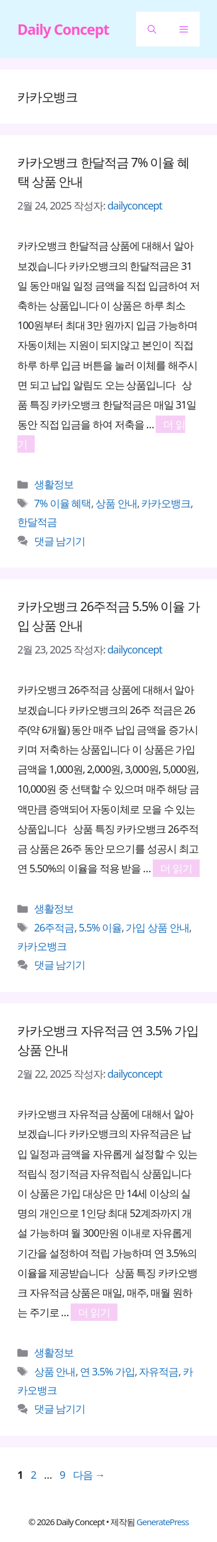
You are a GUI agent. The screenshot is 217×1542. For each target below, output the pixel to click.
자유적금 (158, 1371)
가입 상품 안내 (157, 927)
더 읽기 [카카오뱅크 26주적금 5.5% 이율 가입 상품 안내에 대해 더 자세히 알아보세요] (176, 868)
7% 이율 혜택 (62, 503)
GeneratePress (163, 1521)
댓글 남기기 (60, 541)
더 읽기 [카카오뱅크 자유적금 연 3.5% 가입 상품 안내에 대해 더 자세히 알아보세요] (94, 1312)
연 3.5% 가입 (107, 1371)
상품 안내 (116, 503)
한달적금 (37, 522)
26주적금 (54, 927)
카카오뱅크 (165, 503)
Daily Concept (63, 29)
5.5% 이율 (100, 927)
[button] (152, 29)
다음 (89, 1475)
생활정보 (53, 484)
